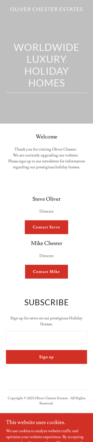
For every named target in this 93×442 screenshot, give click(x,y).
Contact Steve (46, 227)
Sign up (46, 356)
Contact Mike (46, 271)
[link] (46, 9)
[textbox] (46, 337)
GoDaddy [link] (43, 414)
